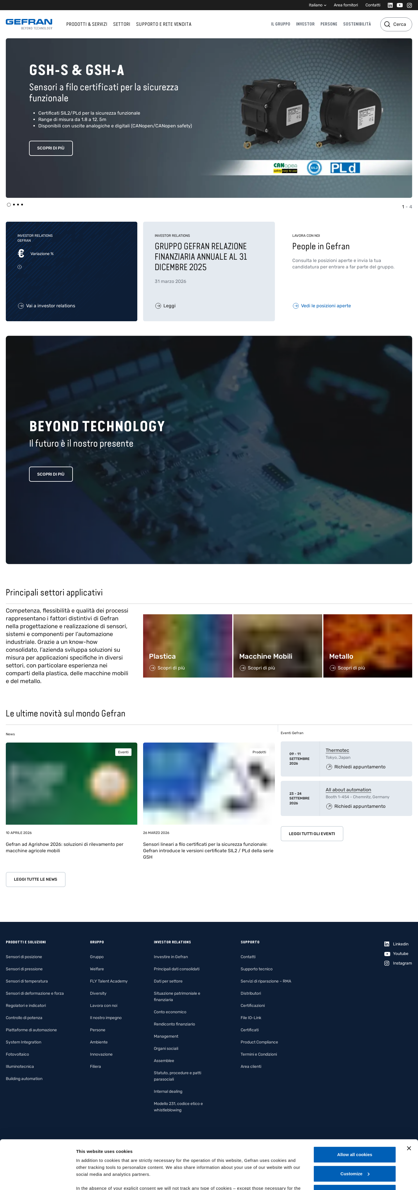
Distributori (251, 993)
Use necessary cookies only (355, 1146)
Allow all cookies (354, 1108)
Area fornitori (346, 5)
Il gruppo (280, 24)
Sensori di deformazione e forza (35, 993)
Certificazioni (253, 1005)
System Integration (23, 1042)
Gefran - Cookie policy (163, 1156)
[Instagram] (407, 5)
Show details (89, 1178)
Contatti (372, 5)
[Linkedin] (388, 5)
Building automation (24, 1078)
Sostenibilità (357, 24)
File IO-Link (251, 1017)
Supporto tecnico (257, 969)
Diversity (98, 993)
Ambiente (99, 1042)
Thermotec (337, 750)
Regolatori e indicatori (26, 1005)
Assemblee (164, 1060)
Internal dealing (168, 1091)
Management (166, 1036)
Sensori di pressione (24, 969)
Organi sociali (166, 1048)
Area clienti (251, 1066)
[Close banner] (409, 1102)
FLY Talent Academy (109, 981)
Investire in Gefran (171, 956)
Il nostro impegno (106, 1017)
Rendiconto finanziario (174, 1024)
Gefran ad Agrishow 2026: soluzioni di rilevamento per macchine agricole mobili (64, 847)
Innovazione (101, 1054)
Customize (355, 1127)
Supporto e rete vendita (163, 24)
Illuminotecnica (20, 1066)
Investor (305, 24)
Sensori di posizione (24, 956)
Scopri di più (50, 148)
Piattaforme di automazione (31, 1030)
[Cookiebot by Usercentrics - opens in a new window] (37, 1178)
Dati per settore (168, 981)
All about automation (348, 789)
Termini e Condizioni (259, 1054)
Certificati (250, 1030)
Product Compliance (259, 1042)
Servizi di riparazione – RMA (266, 981)
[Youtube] (398, 5)
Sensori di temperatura (27, 981)
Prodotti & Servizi (86, 24)
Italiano (315, 5)
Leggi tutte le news (35, 879)
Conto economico (170, 1012)
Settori (121, 24)
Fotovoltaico (17, 1054)
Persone (328, 24)
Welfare (97, 969)
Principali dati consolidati (176, 969)
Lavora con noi (103, 1005)
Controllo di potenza (24, 1017)
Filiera (95, 1066)
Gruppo (97, 956)
